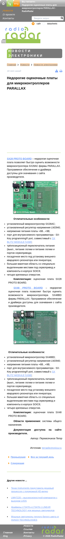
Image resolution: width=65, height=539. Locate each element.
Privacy (28, 536)
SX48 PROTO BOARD (28, 287)
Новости (8, 10)
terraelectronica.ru (52, 448)
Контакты (8, 18)
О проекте (9, 14)
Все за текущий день (42, 457)
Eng (5, 536)
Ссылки (28, 529)
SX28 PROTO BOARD (19, 158)
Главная (11, 64)
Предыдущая (18, 457)
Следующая (17, 463)
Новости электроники (46, 64)
